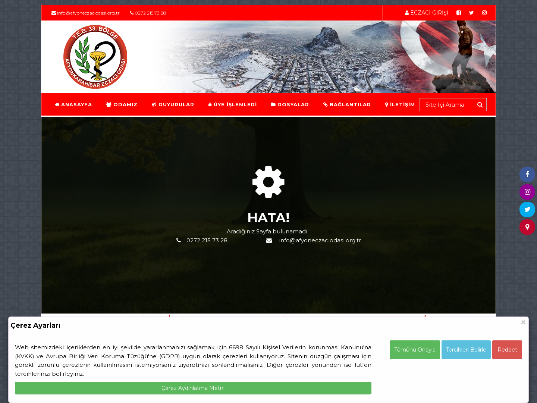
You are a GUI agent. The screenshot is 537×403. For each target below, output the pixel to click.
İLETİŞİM (399, 104)
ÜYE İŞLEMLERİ (232, 104)
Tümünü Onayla (415, 349)
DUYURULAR (172, 104)
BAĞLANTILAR (347, 104)
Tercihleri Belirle (466, 349)
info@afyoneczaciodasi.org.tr (85, 13)
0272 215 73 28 (148, 13)
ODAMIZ (122, 104)
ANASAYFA (73, 104)
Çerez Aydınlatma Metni (192, 388)
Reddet (507, 349)
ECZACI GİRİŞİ (426, 12)
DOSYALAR (289, 104)
